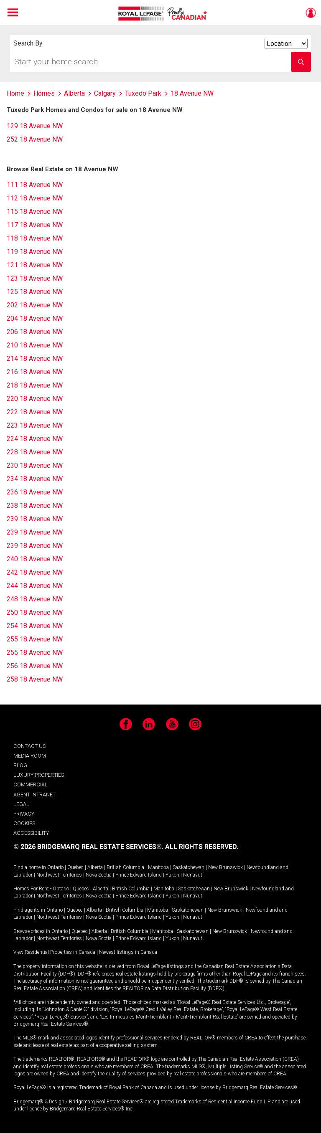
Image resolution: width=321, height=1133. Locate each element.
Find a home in (29, 867)
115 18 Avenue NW (35, 211)
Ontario (55, 867)
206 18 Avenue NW (35, 332)
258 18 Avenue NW (35, 679)
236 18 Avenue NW (35, 492)
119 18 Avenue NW (35, 252)
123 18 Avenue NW (35, 278)
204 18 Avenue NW (35, 318)
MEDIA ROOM (29, 756)
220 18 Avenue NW (35, 399)
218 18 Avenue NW (35, 385)
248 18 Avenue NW (35, 599)
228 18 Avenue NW (35, 452)
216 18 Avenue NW (35, 372)
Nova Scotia (99, 875)
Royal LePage (164, 14)
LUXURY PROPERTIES (38, 775)
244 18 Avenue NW (35, 586)
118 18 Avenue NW (35, 238)
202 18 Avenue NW (35, 305)
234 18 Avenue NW (35, 479)
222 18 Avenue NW (35, 412)
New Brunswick (225, 867)
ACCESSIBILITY (31, 833)
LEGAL (21, 804)
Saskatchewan (188, 867)
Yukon (172, 875)
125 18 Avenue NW (35, 292)
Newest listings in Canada (128, 952)
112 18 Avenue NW (35, 198)
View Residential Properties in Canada (54, 952)
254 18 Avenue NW (35, 626)
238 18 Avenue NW (35, 505)
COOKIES (24, 823)
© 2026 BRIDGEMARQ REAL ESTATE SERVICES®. (88, 847)
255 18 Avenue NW (35, 639)
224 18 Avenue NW (35, 439)
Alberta (95, 867)
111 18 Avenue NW (35, 185)
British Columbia (125, 867)
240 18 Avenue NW (35, 559)
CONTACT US (29, 746)
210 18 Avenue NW (35, 345)
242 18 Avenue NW (35, 572)
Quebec (75, 867)
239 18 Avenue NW (35, 519)
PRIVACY (23, 814)
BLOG (20, 765)
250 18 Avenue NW (35, 612)
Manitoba (158, 867)
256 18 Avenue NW (35, 666)
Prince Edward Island (138, 875)
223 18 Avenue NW (35, 425)
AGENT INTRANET (34, 794)
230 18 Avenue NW (35, 465)
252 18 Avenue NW (35, 139)
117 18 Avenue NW (35, 225)
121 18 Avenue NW (35, 265)
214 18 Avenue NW (35, 358)
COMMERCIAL (30, 784)
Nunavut (192, 875)
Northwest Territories (59, 875)
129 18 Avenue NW (35, 126)
